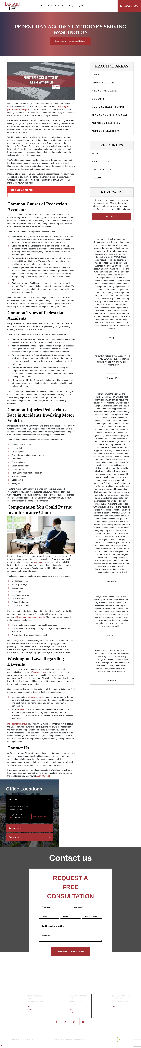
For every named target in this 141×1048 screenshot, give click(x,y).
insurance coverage (42, 562)
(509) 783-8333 (80, 1010)
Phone (44, 916)
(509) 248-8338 (19, 815)
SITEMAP (29, 1040)
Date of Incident (90, 916)
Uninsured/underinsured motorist (30, 617)
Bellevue (13, 837)
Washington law (38, 672)
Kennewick (15, 828)
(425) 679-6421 (122, 1007)
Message (46, 935)
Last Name (78, 907)
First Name (46, 907)
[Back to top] (1, 1045)
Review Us (112, 216)
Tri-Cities (60, 1006)
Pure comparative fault (17, 724)
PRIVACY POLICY (17, 1040)
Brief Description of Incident (53, 926)
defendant (21, 709)
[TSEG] (123, 1039)
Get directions (39, 816)
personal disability (35, 697)
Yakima (13, 799)
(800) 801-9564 (131, 6)
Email (65, 916)
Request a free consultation (70, 41)
